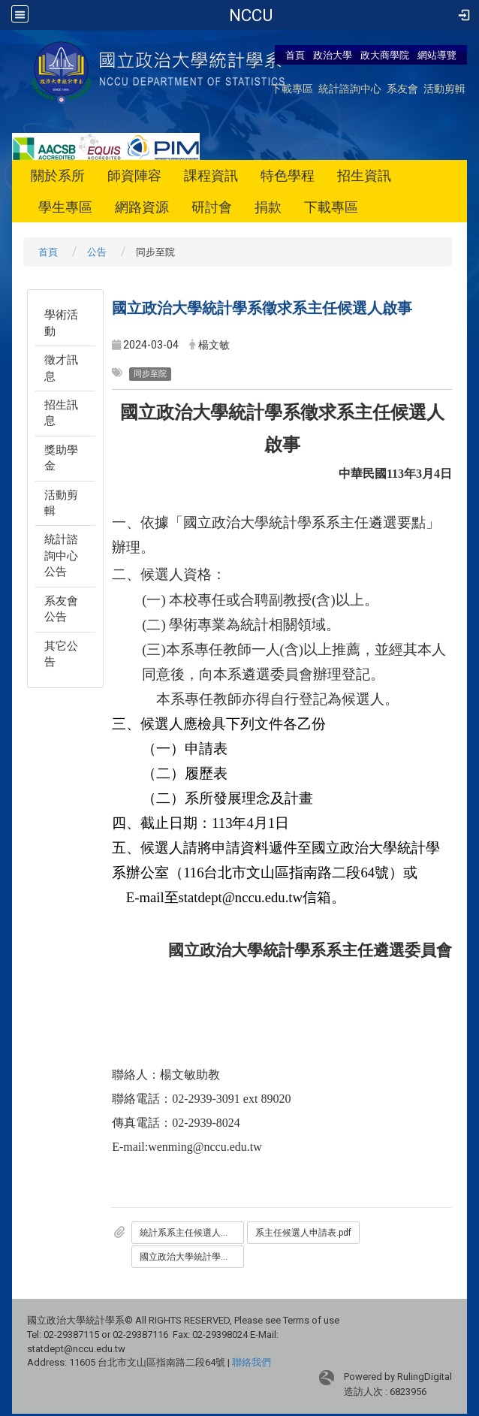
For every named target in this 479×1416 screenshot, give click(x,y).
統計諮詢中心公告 (61, 555)
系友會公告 (61, 608)
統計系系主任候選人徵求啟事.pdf (192, 1232)
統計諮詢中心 (349, 88)
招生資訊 (364, 175)
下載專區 (292, 88)
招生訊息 (61, 412)
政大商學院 (385, 55)
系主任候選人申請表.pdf (303, 1232)
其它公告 (61, 654)
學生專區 (65, 207)
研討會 (211, 207)
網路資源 (142, 207)
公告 (97, 252)
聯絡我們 (251, 1362)
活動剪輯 (444, 88)
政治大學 (332, 55)
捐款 (268, 207)
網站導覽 (436, 55)
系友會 (402, 88)
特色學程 (288, 175)
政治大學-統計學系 (251, 15)
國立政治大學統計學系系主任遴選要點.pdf (192, 1256)
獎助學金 (61, 458)
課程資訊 (211, 175)
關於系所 (58, 175)
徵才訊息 (61, 367)
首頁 (295, 55)
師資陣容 (134, 175)
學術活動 (61, 322)
